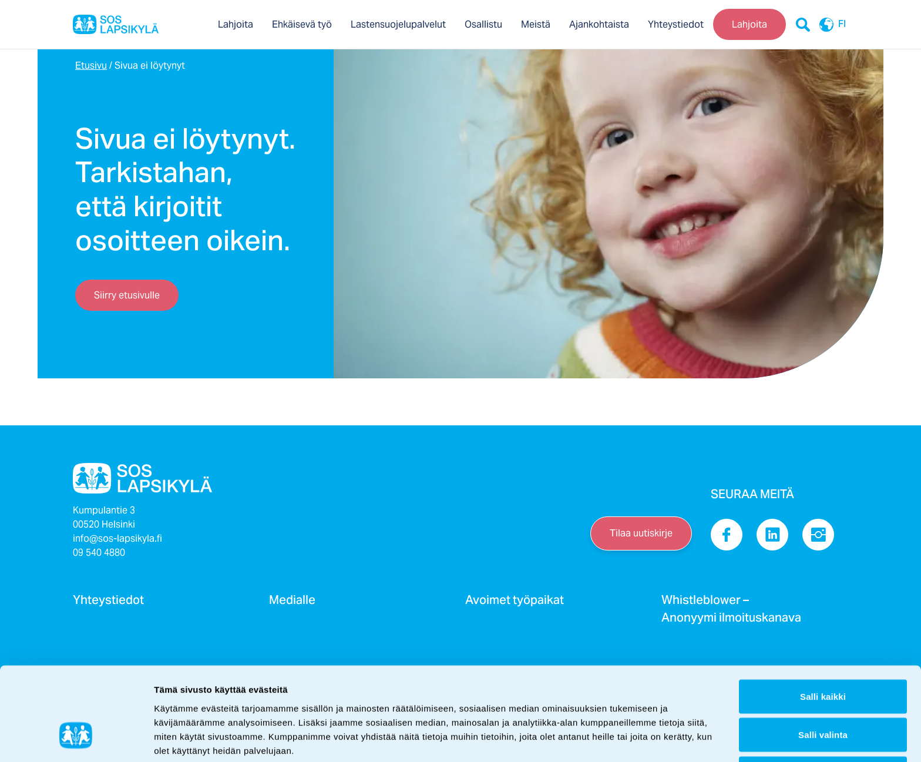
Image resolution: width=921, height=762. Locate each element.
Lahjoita (235, 24)
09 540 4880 (99, 552)
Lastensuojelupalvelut (398, 24)
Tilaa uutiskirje (641, 533)
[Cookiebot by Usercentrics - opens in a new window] (76, 739)
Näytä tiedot (628, 739)
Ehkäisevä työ (302, 24)
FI (829, 25)
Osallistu (483, 24)
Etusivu (91, 65)
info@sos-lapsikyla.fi (117, 538)
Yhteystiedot (676, 24)
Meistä (535, 24)
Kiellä (823, 694)
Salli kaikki (823, 617)
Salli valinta (823, 656)
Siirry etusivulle (127, 295)
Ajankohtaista (599, 24)
